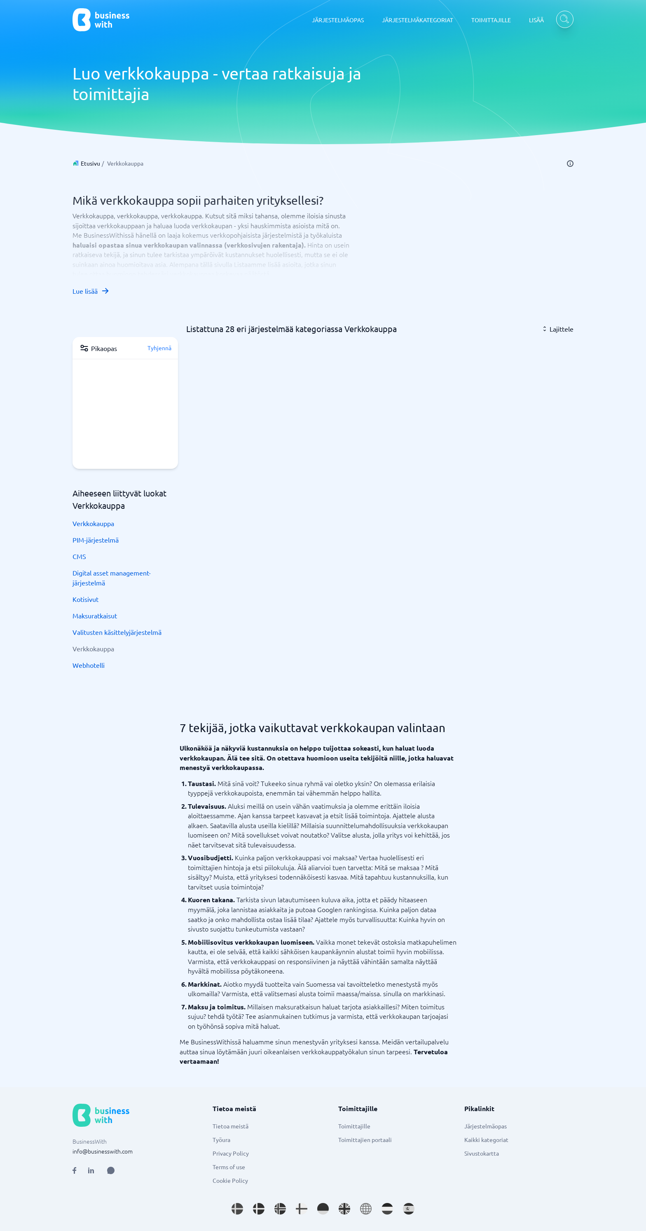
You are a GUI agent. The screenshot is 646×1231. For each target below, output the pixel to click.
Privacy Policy (231, 1153)
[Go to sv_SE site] (237, 1209)
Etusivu (90, 163)
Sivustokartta (481, 1153)
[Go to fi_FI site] (301, 1209)
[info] (570, 163)
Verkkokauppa (93, 523)
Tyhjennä (159, 347)
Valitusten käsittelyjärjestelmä (117, 632)
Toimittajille (354, 1126)
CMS (79, 556)
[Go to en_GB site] (344, 1209)
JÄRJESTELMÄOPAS (338, 19)
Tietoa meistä (230, 1126)
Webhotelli (89, 665)
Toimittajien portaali (365, 1139)
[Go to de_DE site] (323, 1209)
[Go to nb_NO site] (280, 1209)
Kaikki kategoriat (486, 1139)
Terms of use (229, 1166)
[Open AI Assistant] (111, 1170)
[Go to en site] (366, 1209)
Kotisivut (85, 599)
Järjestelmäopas (485, 1126)
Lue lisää (91, 291)
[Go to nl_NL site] (387, 1209)
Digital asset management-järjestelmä (112, 578)
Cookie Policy (230, 1180)
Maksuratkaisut (95, 615)
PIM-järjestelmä (96, 540)
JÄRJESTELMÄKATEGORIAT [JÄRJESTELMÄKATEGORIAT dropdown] (417, 19)
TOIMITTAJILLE (491, 19)
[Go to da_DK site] (258, 1209)
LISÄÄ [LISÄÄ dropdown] (536, 19)
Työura (221, 1139)
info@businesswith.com (103, 1151)
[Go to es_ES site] (408, 1209)
